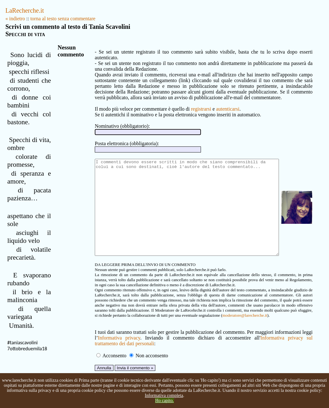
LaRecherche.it (24, 10)
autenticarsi (218, 103)
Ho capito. (164, 400)
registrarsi (192, 103)
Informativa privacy (109, 351)
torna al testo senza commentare (62, 18)
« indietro (15, 18)
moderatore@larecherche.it (131, 328)
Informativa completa (164, 395)
